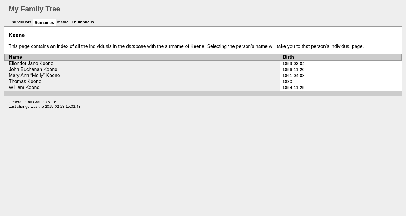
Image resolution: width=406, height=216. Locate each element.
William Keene (24, 87)
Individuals (21, 22)
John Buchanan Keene (33, 69)
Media (63, 22)
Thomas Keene (25, 81)
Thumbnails (82, 22)
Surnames (44, 22)
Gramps (40, 102)
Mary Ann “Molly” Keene (34, 75)
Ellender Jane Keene (31, 63)
